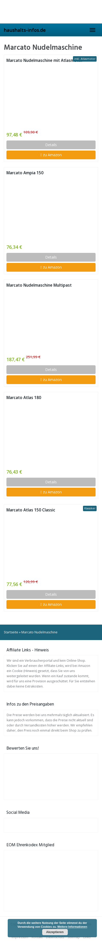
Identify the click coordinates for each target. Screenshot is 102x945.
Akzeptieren (55, 932)
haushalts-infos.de (25, 30)
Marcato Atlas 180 (23, 397)
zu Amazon (50, 154)
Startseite (11, 632)
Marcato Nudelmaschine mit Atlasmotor (44, 60)
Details (51, 144)
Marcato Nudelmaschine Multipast (39, 285)
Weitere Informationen (72, 926)
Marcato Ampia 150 (24, 173)
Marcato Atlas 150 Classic (30, 510)
